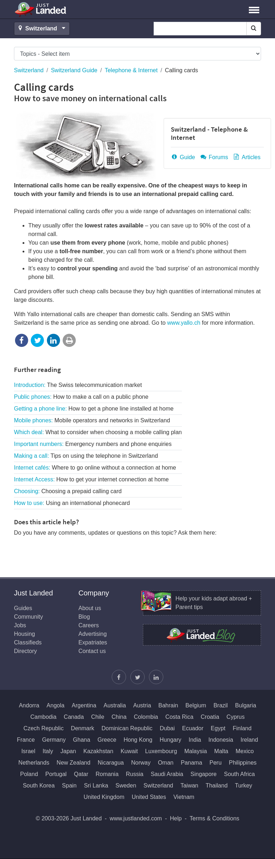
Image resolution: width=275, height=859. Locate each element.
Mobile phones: (92, 420)
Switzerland (29, 70)
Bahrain (168, 705)
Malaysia (195, 751)
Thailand (216, 785)
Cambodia (43, 717)
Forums (213, 157)
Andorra (29, 705)
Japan (68, 751)
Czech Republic (44, 728)
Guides (23, 608)
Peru (215, 763)
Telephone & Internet (131, 70)
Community (28, 617)
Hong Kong (138, 740)
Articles (246, 157)
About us (89, 608)
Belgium (195, 705)
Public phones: (81, 397)
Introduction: (78, 385)
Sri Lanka (96, 785)
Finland (242, 728)
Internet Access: (91, 479)
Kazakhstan (98, 751)
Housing (24, 634)
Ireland (249, 740)
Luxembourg (161, 751)
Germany (54, 740)
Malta (221, 751)
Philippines (242, 763)
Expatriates (92, 642)
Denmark (82, 728)
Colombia (146, 717)
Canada (74, 717)
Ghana (81, 740)
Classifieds (28, 642)
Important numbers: (93, 444)
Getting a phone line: (94, 409)
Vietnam (183, 797)
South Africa (239, 774)
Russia (135, 774)
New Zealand (73, 763)
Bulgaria (245, 705)
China (119, 717)
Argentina (84, 705)
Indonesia (220, 740)
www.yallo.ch (183, 323)
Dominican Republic (126, 728)
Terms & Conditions (215, 818)
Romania (107, 774)
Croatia (210, 717)
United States (149, 797)
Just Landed (41, 9)
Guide (183, 157)
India (195, 740)
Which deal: (98, 432)
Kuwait (129, 751)
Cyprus (236, 717)
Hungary (170, 740)
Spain (69, 785)
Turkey (243, 785)
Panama (191, 763)
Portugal (56, 774)
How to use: (72, 503)
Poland (29, 774)
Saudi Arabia (167, 774)
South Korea (39, 785)
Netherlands (33, 763)
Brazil (220, 705)
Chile (97, 717)
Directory (25, 651)
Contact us (92, 651)
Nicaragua (111, 763)
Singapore (203, 774)
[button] (254, 9)
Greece (106, 740)
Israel (28, 751)
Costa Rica (179, 717)
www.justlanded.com (136, 818)
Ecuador (192, 728)
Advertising (92, 634)
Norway (140, 763)
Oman (166, 763)
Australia (114, 705)
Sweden (125, 785)
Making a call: (86, 456)
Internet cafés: (95, 468)
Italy (48, 751)
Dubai (167, 728)
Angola (55, 705)
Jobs (20, 625)
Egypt (218, 728)
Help (176, 818)
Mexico (245, 751)
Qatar (81, 774)
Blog (84, 617)
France (26, 740)
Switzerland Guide (74, 70)
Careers (88, 625)
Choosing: (68, 491)
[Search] (253, 28)
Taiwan (189, 785)
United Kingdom (103, 797)
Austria (142, 705)
